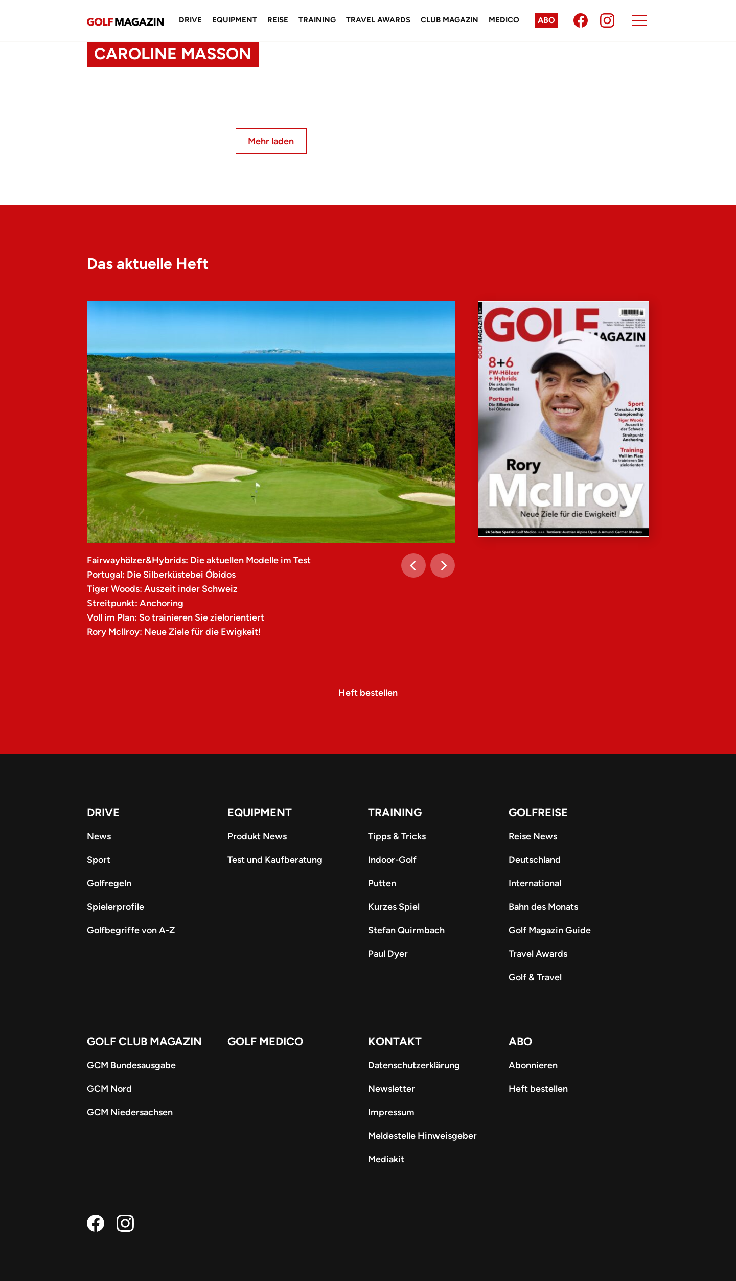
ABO (520, 1041)
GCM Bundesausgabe (131, 1065)
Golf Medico (265, 1041)
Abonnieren (533, 1065)
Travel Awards (378, 20)
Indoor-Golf (392, 859)
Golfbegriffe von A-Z (131, 930)
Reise (277, 20)
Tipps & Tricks (397, 836)
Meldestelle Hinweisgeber (422, 1135)
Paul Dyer (388, 953)
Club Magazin (449, 20)
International (535, 883)
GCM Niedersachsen (130, 1112)
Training (317, 20)
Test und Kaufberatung (275, 859)
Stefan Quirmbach (406, 930)
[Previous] (413, 565)
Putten (382, 883)
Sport (98, 859)
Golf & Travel (535, 977)
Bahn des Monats (543, 906)
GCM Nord (109, 1088)
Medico (504, 20)
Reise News (533, 836)
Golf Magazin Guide (550, 930)
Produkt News (257, 836)
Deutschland (535, 859)
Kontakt (395, 1041)
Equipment (234, 20)
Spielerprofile (115, 906)
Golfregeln (109, 883)
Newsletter (391, 1088)
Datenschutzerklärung (414, 1065)
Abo (546, 20)
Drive (190, 20)
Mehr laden (271, 141)
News (99, 836)
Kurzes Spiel (394, 906)
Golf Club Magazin (144, 1041)
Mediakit (386, 1159)
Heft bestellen (368, 692)
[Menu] (639, 20)
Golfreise (538, 812)
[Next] (442, 565)
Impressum (391, 1112)
